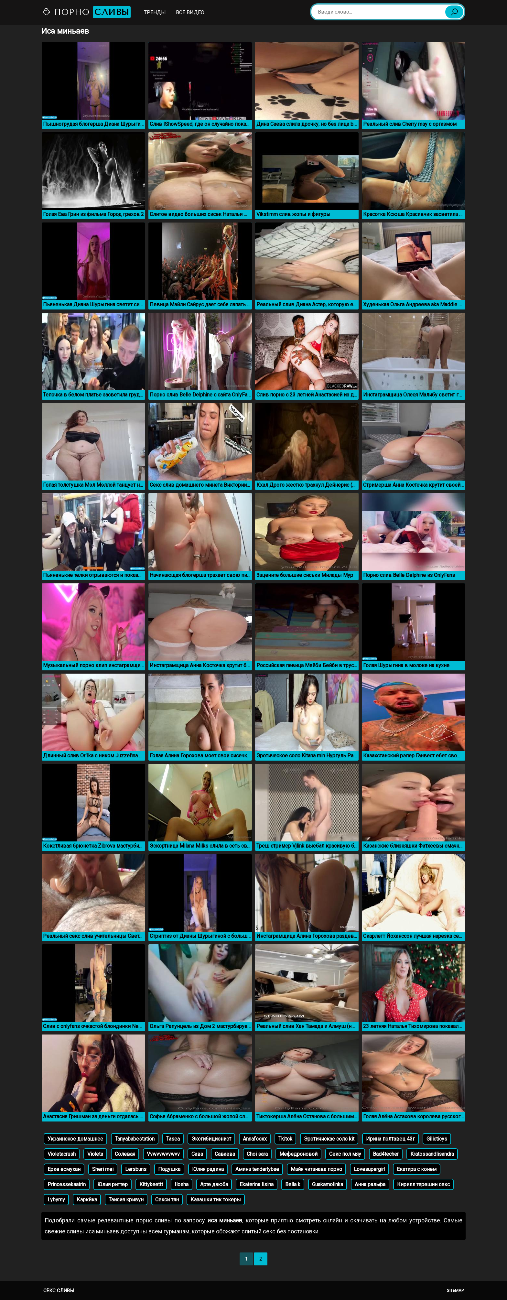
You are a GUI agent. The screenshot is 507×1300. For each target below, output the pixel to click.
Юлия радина (208, 1169)
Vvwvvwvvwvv (163, 1154)
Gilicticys (436, 1139)
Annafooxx (255, 1139)
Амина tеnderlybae (257, 1169)
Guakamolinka (327, 1184)
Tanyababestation (135, 1139)
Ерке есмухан (64, 1169)
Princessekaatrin (67, 1184)
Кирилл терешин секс (423, 1184)
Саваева (225, 1154)
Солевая (125, 1154)
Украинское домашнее (75, 1139)
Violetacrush (62, 1154)
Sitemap (455, 1290)
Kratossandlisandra (432, 1154)
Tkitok (285, 1139)
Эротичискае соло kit (329, 1139)
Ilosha (182, 1184)
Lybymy (56, 1200)
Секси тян (167, 1200)
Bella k (292, 1184)
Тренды (155, 12)
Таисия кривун (126, 1200)
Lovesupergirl (369, 1169)
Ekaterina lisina (257, 1184)
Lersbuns (135, 1169)
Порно (86, 12)
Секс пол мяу (345, 1154)
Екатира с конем (417, 1169)
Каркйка (87, 1200)
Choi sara (257, 1154)
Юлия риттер (112, 1184)
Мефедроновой (298, 1154)
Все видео (190, 12)
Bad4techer (386, 1154)
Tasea (173, 1139)
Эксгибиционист (211, 1139)
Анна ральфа (370, 1184)
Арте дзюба (214, 1184)
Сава (197, 1154)
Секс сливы (58, 1291)
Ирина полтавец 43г (390, 1139)
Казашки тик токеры (215, 1200)
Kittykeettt (151, 1184)
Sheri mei (102, 1169)
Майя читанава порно (316, 1169)
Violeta (95, 1154)
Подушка (169, 1169)
